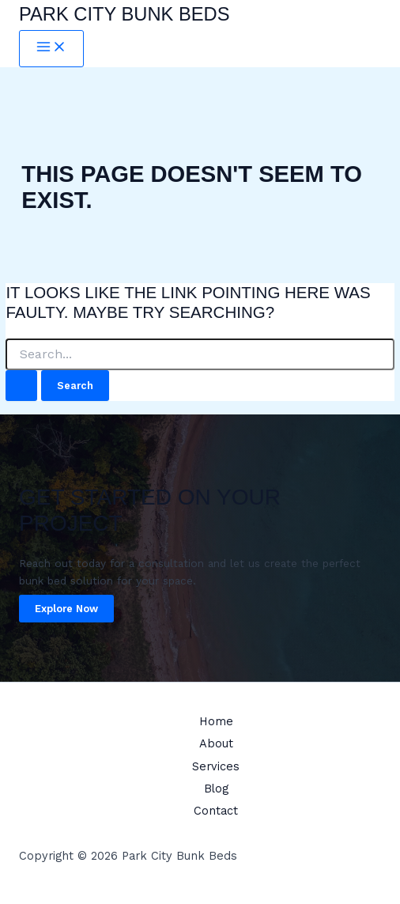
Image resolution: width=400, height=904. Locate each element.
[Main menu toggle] (51, 48)
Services (216, 766)
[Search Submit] (21, 385)
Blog (216, 788)
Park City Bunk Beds (124, 14)
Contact (216, 811)
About (216, 743)
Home (216, 721)
